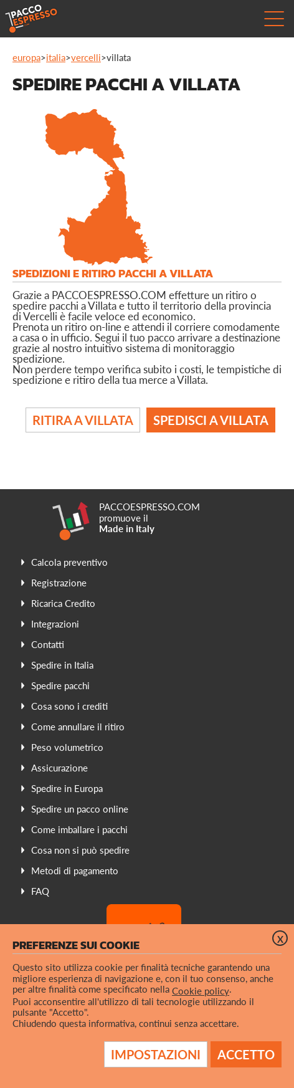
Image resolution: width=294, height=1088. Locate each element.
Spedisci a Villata (210, 420)
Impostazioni (156, 1054)
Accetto (246, 1054)
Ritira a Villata (82, 420)
